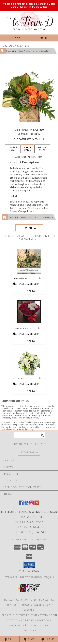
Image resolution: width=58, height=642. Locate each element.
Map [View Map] (29, 639)
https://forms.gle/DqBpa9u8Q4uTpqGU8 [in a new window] (29, 577)
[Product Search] (29, 435)
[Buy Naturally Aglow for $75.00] (29, 227)
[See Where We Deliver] (29, 452)
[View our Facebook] (21, 504)
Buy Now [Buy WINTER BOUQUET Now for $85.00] (29, 291)
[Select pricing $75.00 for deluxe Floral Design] (27, 149)
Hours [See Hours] (48, 639)
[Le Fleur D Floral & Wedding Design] (29, 30)
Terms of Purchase (37, 625)
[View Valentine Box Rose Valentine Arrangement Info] (29, 311)
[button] (29, 565)
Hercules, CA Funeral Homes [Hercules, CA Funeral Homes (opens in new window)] (20, 600)
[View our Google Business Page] (26, 504)
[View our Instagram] (31, 504)
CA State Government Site (42, 615)
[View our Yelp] (36, 504)
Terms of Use (29, 630)
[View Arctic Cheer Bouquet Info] (29, 361)
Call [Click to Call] (9, 639)
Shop (14, 38)
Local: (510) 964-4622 (29, 527)
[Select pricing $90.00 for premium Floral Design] (42, 149)
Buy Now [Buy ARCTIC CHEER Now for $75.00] (29, 391)
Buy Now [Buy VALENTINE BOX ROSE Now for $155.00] (29, 341)
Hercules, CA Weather (13, 615)
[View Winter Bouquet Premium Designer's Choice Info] (29, 261)
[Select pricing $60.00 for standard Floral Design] (12, 149)
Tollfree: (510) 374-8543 (29, 532)
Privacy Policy (16, 625)
